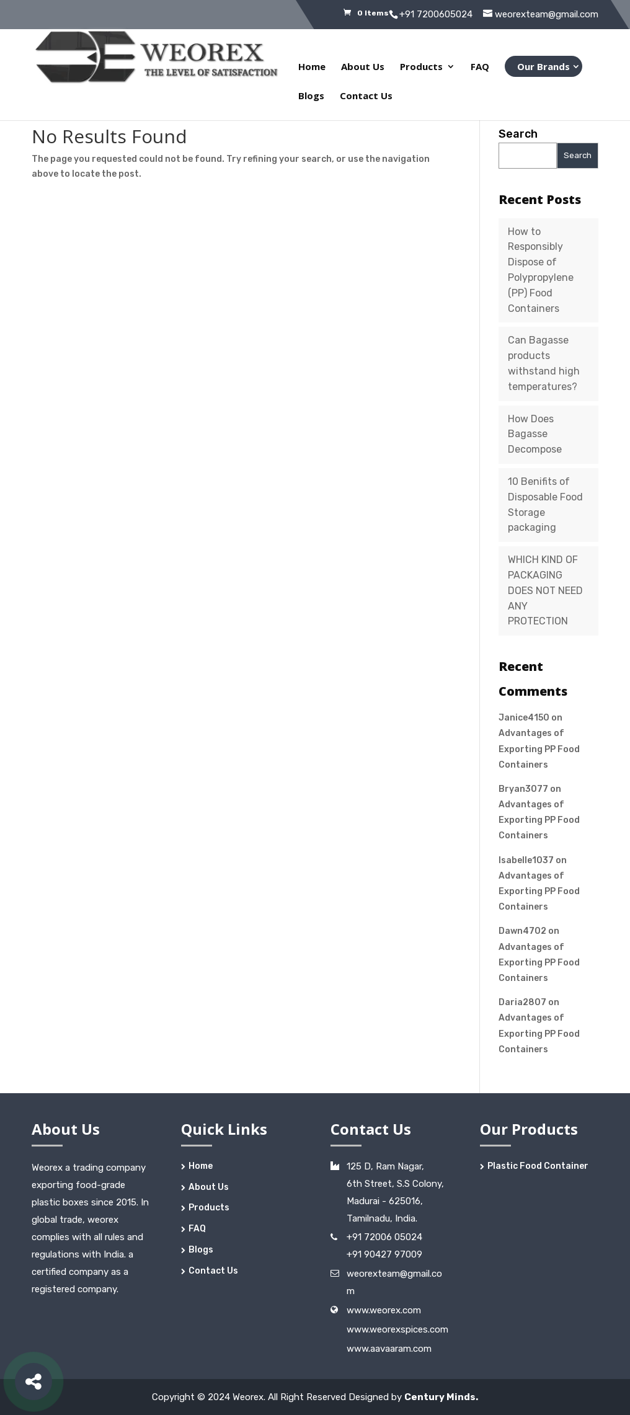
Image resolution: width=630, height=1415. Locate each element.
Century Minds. (441, 1397)
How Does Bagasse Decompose (535, 434)
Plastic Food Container (537, 1166)
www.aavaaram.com (389, 1348)
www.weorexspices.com (397, 1329)
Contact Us (366, 96)
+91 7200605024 (435, 14)
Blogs (311, 96)
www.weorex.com (384, 1310)
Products (421, 67)
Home (312, 67)
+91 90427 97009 (384, 1254)
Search (518, 134)
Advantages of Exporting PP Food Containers (539, 749)
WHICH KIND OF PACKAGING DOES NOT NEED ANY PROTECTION (545, 590)
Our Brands (543, 66)
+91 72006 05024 (384, 1237)
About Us (362, 67)
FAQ (480, 67)
